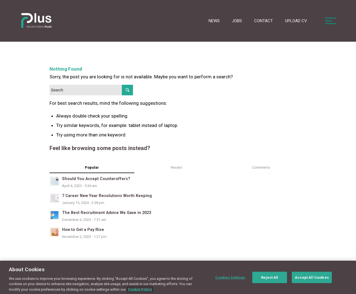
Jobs (237, 20)
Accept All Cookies (311, 280)
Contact (263, 20)
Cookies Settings (230, 280)
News (214, 20)
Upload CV (296, 20)
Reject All (269, 280)
